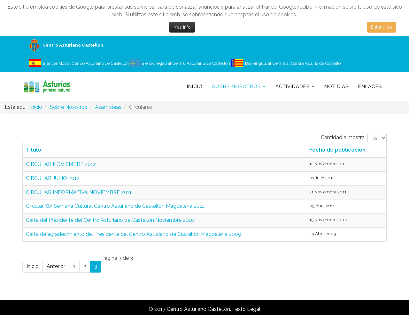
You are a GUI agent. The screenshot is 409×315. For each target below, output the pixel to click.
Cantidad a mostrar (343, 137)
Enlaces (370, 86)
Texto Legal (246, 309)
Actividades (292, 86)
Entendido (381, 27)
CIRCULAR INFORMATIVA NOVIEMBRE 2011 (79, 192)
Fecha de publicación (337, 150)
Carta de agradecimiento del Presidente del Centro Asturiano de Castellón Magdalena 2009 (133, 234)
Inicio (195, 86)
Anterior (56, 266)
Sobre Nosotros (236, 86)
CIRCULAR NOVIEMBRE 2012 (61, 164)
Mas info (182, 27)
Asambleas (108, 107)
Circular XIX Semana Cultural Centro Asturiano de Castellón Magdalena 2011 (115, 206)
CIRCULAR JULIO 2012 (53, 178)
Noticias (336, 86)
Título (33, 150)
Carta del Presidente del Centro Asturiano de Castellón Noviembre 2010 (110, 220)
